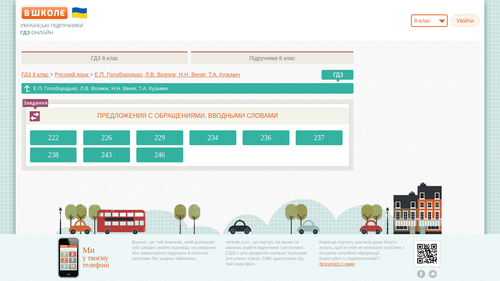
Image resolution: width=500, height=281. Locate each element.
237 (319, 138)
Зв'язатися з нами (337, 263)
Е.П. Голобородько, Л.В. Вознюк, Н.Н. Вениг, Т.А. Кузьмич (100, 88)
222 (53, 138)
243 (106, 155)
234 (212, 138)
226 (106, 138)
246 (159, 155)
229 (159, 138)
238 (53, 155)
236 (266, 138)
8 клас (104, 58)
